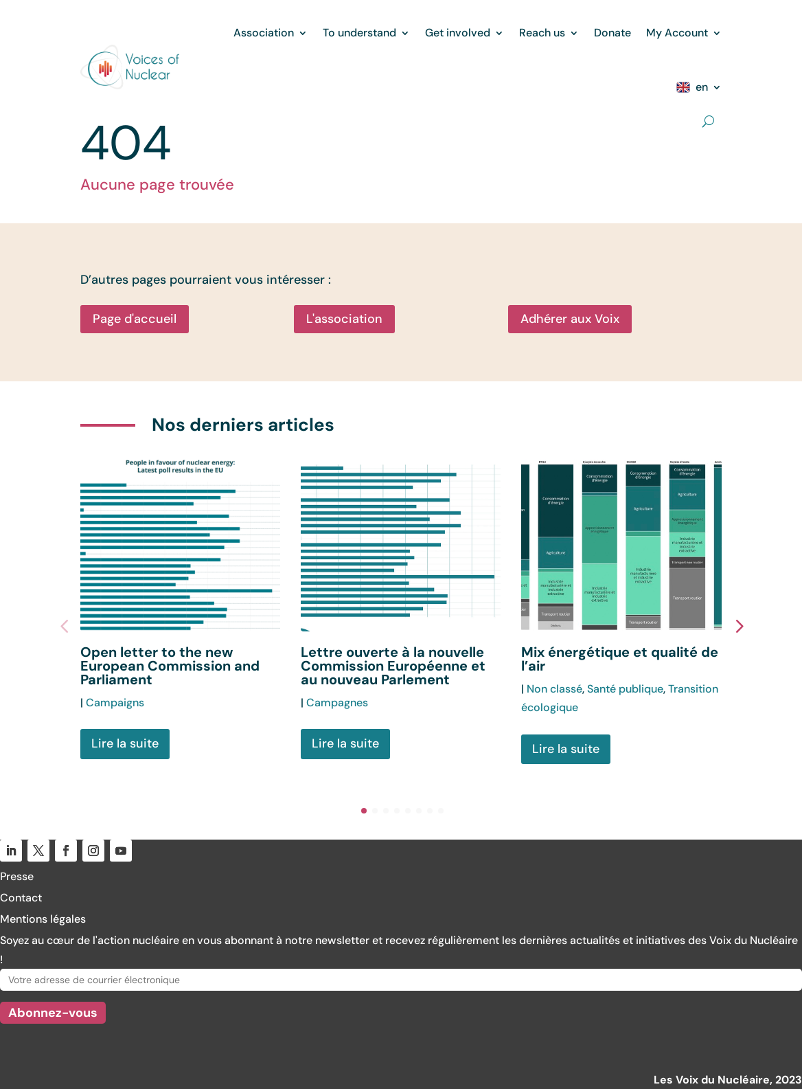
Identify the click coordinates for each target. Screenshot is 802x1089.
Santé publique (625, 689)
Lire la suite (125, 743)
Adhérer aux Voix (569, 319)
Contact (21, 897)
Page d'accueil (134, 319)
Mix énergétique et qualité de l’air (619, 659)
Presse (17, 876)
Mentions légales (43, 919)
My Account (677, 32)
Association (263, 32)
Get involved (457, 32)
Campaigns (115, 702)
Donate (612, 32)
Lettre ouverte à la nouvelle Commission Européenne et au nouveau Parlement (393, 665)
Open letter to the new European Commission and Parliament (170, 665)
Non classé (554, 689)
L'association (344, 319)
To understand (359, 32)
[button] (739, 625)
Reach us (542, 32)
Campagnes (337, 702)
